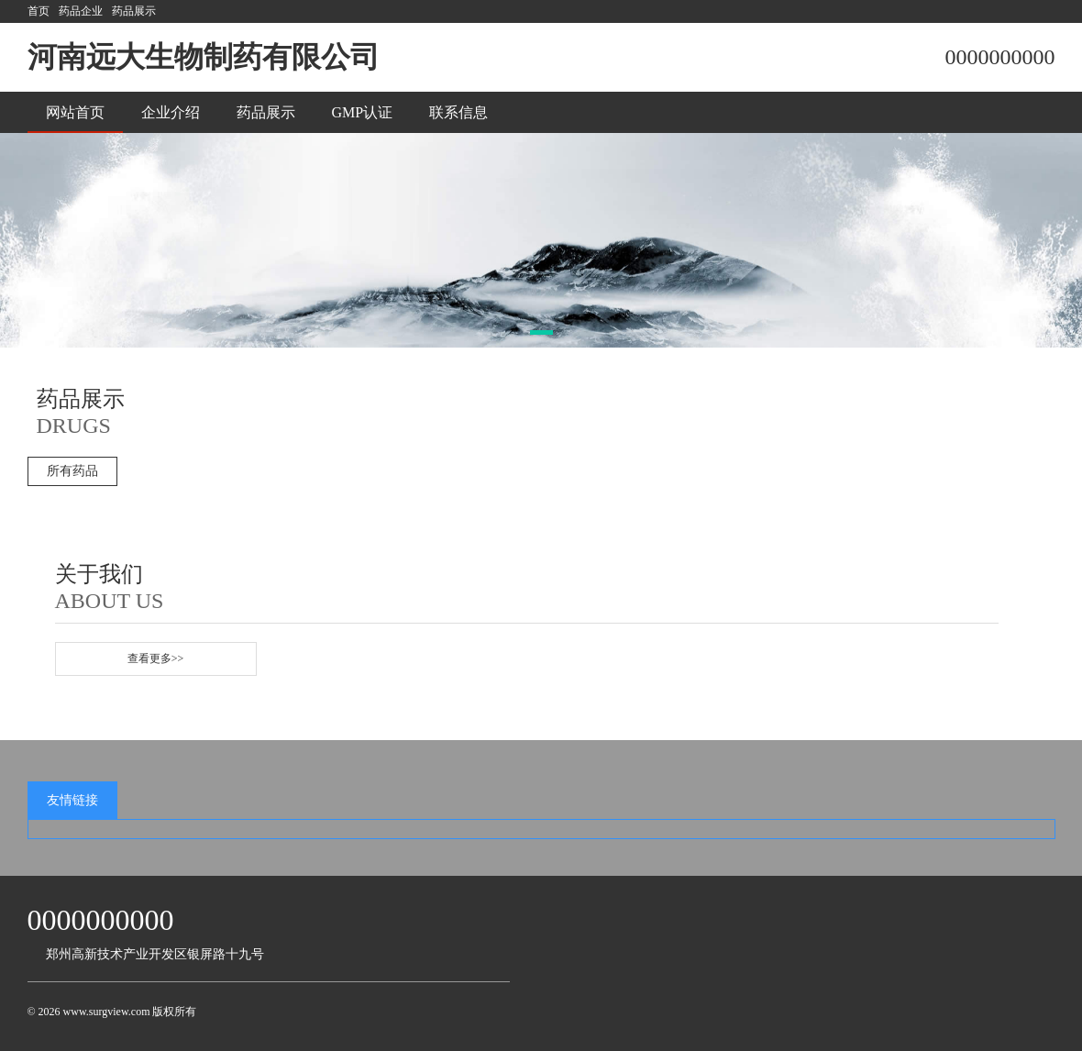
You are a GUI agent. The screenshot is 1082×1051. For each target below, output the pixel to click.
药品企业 (81, 11)
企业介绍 (170, 112)
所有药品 (72, 471)
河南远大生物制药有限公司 (204, 56)
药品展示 (134, 11)
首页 (39, 11)
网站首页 (75, 112)
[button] (541, 332)
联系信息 (458, 112)
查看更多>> (155, 658)
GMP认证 (362, 112)
